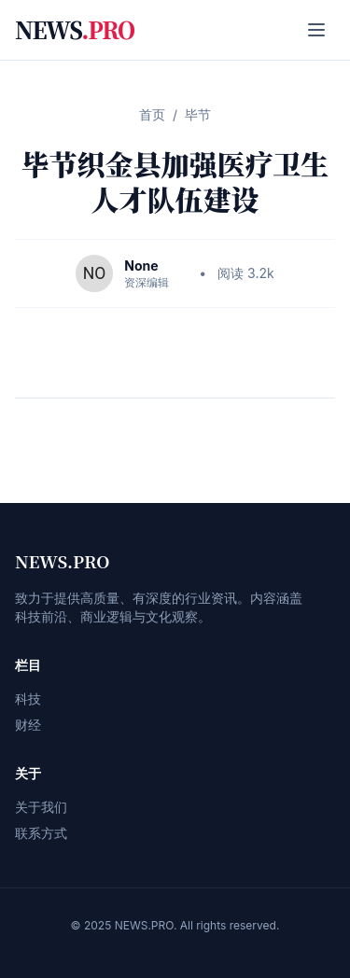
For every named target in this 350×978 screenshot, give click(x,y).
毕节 (198, 114)
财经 (28, 725)
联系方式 (41, 833)
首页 (152, 114)
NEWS (74, 30)
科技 (28, 698)
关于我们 (41, 807)
